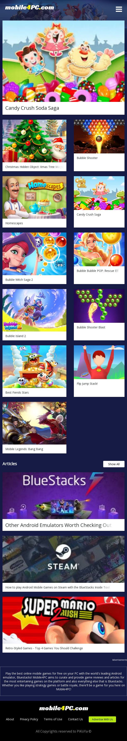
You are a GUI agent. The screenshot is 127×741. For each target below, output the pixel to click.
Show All (114, 464)
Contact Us (75, 719)
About (10, 719)
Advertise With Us (102, 719)
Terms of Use (53, 719)
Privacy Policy (29, 719)
